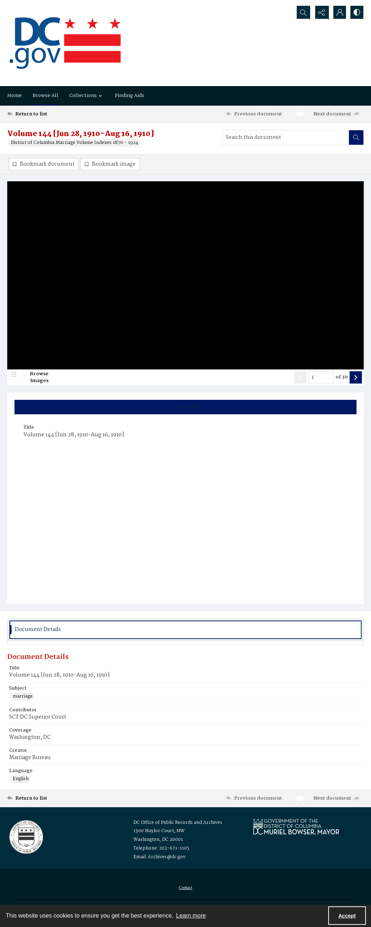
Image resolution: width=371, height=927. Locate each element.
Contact (185, 887)
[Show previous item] (300, 378)
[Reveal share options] (320, 13)
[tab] (185, 407)
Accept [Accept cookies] (347, 916)
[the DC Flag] (65, 43)
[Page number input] (321, 378)
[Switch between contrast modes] (356, 13)
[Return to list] (55, 114)
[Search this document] (286, 137)
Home (14, 96)
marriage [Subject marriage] (23, 696)
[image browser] (34, 378)
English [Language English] (21, 779)
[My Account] (338, 13)
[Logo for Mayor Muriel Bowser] (296, 826)
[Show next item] (356, 378)
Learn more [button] (191, 916)
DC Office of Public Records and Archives (177, 823)
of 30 (341, 377)
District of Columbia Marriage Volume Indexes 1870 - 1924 (74, 143)
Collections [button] (86, 96)
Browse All (45, 96)
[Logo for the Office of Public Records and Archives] (25, 836)
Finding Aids (129, 96)
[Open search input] (302, 13)
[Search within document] (356, 137)
